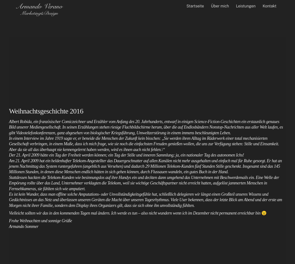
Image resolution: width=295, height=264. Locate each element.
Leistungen (246, 6)
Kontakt (269, 6)
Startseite (195, 6)
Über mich (220, 6)
